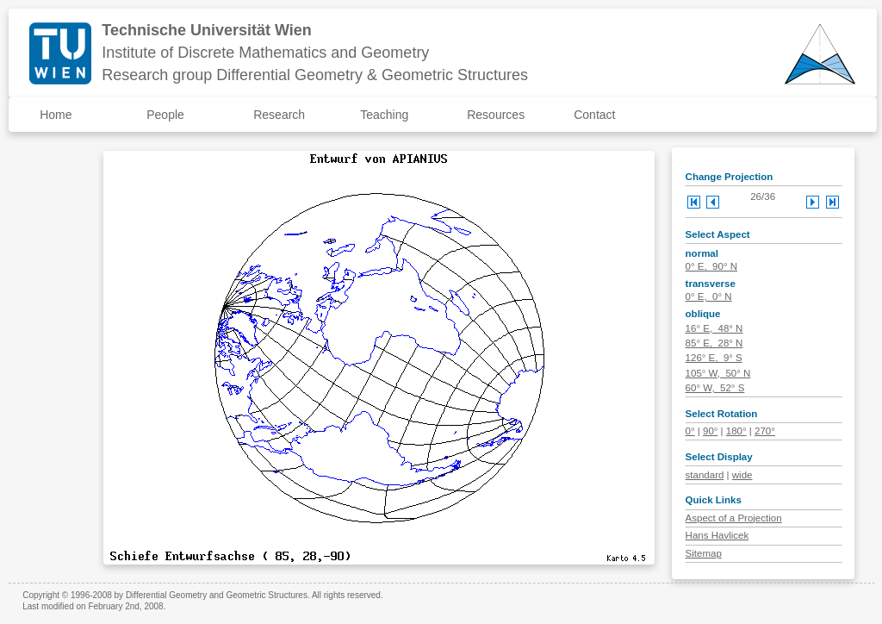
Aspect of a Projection (734, 518)
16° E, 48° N (714, 328)
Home (55, 115)
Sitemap (704, 553)
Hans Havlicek (717, 535)
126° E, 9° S (714, 358)
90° (710, 431)
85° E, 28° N (714, 343)
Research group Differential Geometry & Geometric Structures (315, 75)
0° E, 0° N (709, 296)
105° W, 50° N (718, 373)
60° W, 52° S (715, 388)
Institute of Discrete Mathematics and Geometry (265, 52)
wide (742, 475)
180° (736, 431)
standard (705, 475)
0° (690, 431)
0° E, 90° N (711, 266)
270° (765, 431)
